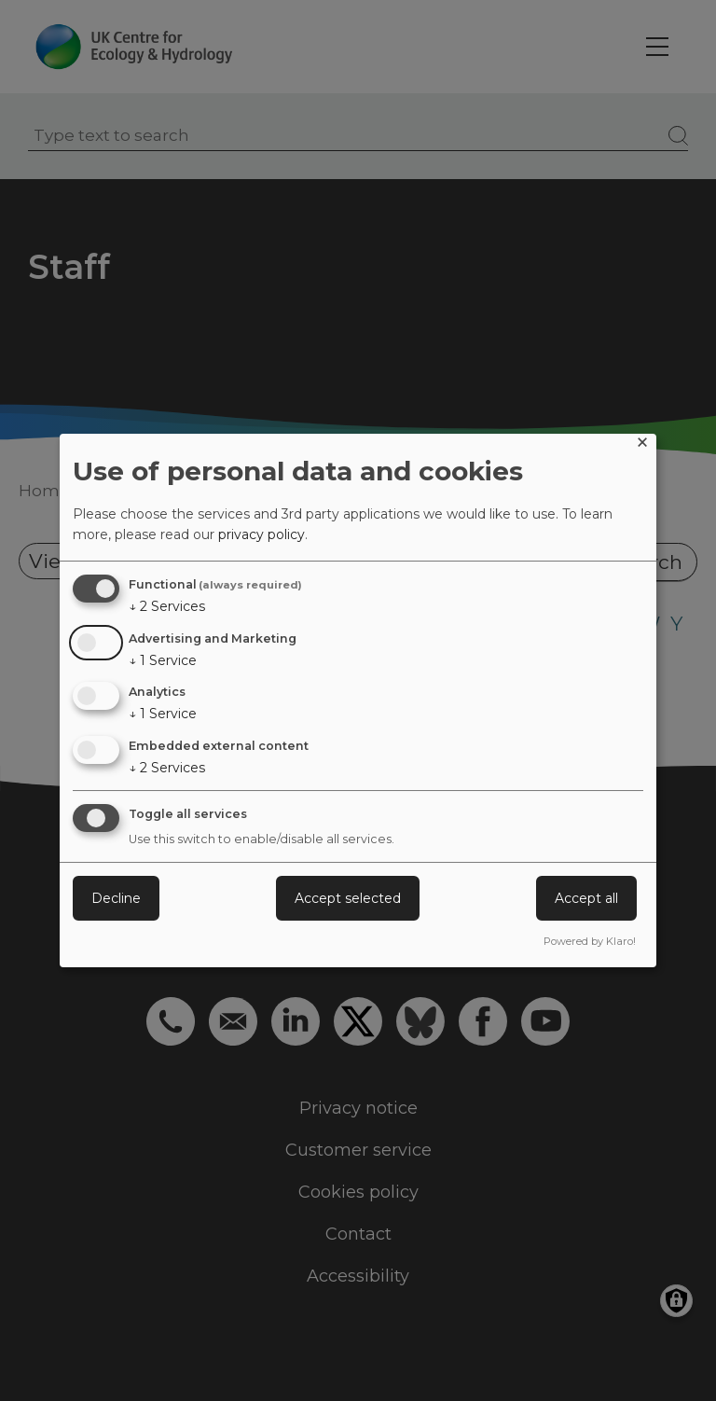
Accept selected (348, 898)
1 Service (163, 660)
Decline (116, 898)
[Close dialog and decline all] (642, 445)
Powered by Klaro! (590, 941)
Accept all (586, 898)
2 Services (167, 606)
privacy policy (261, 534)
